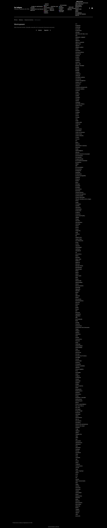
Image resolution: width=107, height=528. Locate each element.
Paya (76, 349)
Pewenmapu (78, 360)
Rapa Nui (70, 9)
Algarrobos (78, 43)
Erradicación (78, 174)
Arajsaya (77, 55)
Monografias (78, 6)
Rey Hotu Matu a (79, 405)
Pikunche (52, 10)
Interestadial (78, 247)
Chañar (77, 95)
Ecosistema (78, 162)
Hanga (77, 219)
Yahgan (77, 509)
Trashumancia (78, 466)
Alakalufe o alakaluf (80, 37)
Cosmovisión (78, 129)
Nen (76, 310)
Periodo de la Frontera (80, 355)
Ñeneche (77, 312)
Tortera (77, 460)
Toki (76, 459)
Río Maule (77, 409)
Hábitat (77, 217)
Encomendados (79, 167)
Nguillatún (77, 315)
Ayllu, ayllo (78, 63)
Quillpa (77, 384)
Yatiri (76, 514)
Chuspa (77, 117)
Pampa (77, 337)
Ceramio (77, 90)
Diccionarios (78, 12)
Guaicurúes (78, 210)
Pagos (77, 329)
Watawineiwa (78, 496)
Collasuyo (77, 124)
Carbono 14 (78, 82)
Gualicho (77, 212)
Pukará (77, 379)
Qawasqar (77, 380)
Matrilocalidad (78, 282)
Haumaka (77, 224)
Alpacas (77, 45)
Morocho (77, 302)
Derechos (32, 10)
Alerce (77, 39)
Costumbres (78, 130)
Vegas (77, 484)
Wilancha (77, 506)
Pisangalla (78, 372)
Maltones (77, 262)
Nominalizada (78, 319)
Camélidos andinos (80, 77)
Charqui (77, 99)
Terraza (77, 450)
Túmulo (77, 467)
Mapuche (52, 9)
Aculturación (78, 30)
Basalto (77, 67)
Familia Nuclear (79, 195)
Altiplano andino (79, 47)
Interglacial (78, 250)
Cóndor (77, 127)
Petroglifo (77, 357)
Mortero (77, 304)
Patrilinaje (77, 344)
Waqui (77, 494)
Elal (76, 165)
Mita (76, 294)
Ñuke (76, 320)
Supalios (77, 427)
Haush (77, 225)
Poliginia (77, 375)
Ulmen (77, 472)
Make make (78, 259)
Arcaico (77, 57)
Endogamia (78, 170)
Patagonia (63, 5)
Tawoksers (78, 444)
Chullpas (77, 112)
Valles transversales (80, 481)
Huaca (77, 229)
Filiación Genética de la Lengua (83, 199)
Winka (77, 507)
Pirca (76, 370)
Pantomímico (78, 339)
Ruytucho (77, 412)
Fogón (77, 202)
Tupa (76, 469)
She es (77, 419)
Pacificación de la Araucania (82, 327)
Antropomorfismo (79, 52)
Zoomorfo (77, 516)
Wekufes (77, 501)
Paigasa (77, 330)
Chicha (77, 100)
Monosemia (78, 299)
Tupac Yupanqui (79, 471)
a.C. (76, 23)
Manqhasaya (78, 267)
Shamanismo (78, 417)
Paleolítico (78, 334)
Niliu (76, 317)
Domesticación (79, 155)
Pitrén (76, 374)
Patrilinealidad (78, 345)
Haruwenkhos (78, 222)
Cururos (77, 139)
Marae (77, 272)
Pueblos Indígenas (37, 6)
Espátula (77, 177)
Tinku (76, 454)
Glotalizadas (78, 209)
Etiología (77, 184)
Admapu (77, 32)
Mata (76, 277)
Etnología (77, 185)
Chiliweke (77, 102)
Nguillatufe (78, 314)
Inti (76, 252)
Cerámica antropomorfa (81, 87)
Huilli (76, 232)
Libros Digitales (79, 4)
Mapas (76, 11)
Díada (76, 149)
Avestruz (77, 62)
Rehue (77, 402)
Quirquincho (78, 389)
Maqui (76, 270)
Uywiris (77, 479)
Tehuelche (77, 447)
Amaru (77, 49)
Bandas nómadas (79, 65)
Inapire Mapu (78, 239)
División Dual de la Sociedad (82, 154)
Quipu (76, 387)
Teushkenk (78, 452)
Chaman (77, 94)
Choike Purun (78, 105)
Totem (76, 462)
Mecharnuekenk (79, 285)
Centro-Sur (54, 6)
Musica (77, 7)
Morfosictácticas (79, 300)
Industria (77, 245)
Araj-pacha (78, 53)
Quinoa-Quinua (79, 385)
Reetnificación (78, 400)
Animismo (77, 50)
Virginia (77, 491)
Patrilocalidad (78, 347)
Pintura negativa (79, 369)
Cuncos (51, 7)
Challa (77, 92)
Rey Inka (77, 407)
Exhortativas (78, 189)
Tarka (76, 437)
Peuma (77, 359)
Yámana (77, 511)
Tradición (77, 464)
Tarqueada (78, 440)
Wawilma (77, 497)
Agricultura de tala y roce (81, 33)
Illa (76, 235)
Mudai (76, 307)
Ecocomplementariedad (81, 160)
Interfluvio (77, 249)
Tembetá (77, 449)
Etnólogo (77, 187)
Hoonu (77, 227)
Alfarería (77, 40)
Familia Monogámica (80, 194)
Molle (45, 9)
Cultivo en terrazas (80, 132)
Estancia (77, 179)
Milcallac (77, 290)
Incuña (77, 244)
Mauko (77, 284)
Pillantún (77, 367)
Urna (76, 474)
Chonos (61, 9)
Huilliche (77, 234)
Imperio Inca (78, 237)
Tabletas (77, 430)
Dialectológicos (79, 150)
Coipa (76, 120)
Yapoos (77, 512)
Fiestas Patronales (80, 197)
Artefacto (77, 60)
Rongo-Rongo (78, 410)
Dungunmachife (79, 159)
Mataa (77, 279)
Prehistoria (78, 377)
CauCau (77, 85)
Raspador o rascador (80, 397)
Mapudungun (78, 269)
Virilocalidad (78, 492)
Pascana (77, 340)
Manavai (77, 264)
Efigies (77, 164)
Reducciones (78, 399)
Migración (77, 289)
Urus (76, 476)
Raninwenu (78, 394)
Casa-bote (78, 84)
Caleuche (77, 75)
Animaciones (78, 9)
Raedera (77, 392)
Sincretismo (78, 420)
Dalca (76, 142)
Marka (77, 274)
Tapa (76, 436)
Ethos (76, 182)
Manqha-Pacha (79, 265)
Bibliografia (78, 5)
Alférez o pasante (79, 42)
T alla (76, 429)
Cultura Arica (78, 134)
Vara (76, 482)
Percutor (77, 354)
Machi (76, 255)
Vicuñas (77, 486)
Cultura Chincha (79, 135)
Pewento (77, 362)
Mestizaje (77, 287)
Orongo (77, 322)
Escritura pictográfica (80, 175)
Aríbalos (77, 59)
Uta (76, 477)
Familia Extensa (79, 192)
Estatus (77, 180)
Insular (71, 7)
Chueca (77, 110)
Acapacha (77, 25)
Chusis (77, 115)
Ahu (76, 35)
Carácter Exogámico (80, 80)
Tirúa (76, 456)
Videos (76, 10)
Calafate (77, 72)
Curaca (77, 137)
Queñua (77, 382)
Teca (76, 446)
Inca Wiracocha (79, 240)
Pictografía (78, 364)
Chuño (77, 114)
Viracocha (77, 487)
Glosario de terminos (80, 14)
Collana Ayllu (78, 122)
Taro (76, 439)
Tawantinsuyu (78, 442)
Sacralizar (77, 414)
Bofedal (77, 70)
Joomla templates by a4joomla (53, 526)
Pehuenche (78, 352)
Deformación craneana (81, 145)
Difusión (77, 152)
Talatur (77, 432)
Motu (76, 305)
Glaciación (78, 207)
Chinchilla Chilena (79, 104)
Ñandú (77, 309)
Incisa (76, 242)
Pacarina (77, 324)
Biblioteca (79, 1)
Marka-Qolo (78, 275)
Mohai (76, 297)
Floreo (77, 200)
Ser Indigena (18, 7)
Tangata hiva (78, 434)
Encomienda (78, 169)
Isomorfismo (78, 254)
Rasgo (77, 395)
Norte (47, 4)
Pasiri (76, 342)
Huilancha (77, 230)
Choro (76, 109)
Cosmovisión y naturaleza (36, 9)
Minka (76, 292)
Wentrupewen (78, 502)
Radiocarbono (78, 390)
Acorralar (77, 29)
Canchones (78, 79)
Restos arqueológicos (80, 404)
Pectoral (77, 350)
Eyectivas (77, 190)
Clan (76, 119)
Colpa (76, 125)
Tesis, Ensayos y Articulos (81, 2)
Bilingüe (77, 69)
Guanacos (77, 214)
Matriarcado (78, 280)
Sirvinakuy (78, 422)
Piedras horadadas (80, 365)
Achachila (77, 27)
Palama (77, 332)
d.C (76, 140)
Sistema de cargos (80, 426)
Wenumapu (78, 504)
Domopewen (78, 157)
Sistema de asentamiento (81, 424)
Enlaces (77, 15)
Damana (77, 144)
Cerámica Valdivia (79, 89)
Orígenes (32, 7)
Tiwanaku (77, 457)
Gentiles (77, 205)
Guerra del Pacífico (80, 215)
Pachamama (78, 325)
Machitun (77, 257)
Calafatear (78, 74)
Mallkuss (77, 260)
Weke (76, 499)
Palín (76, 335)
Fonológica (78, 204)
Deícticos (77, 147)
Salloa (77, 415)
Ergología (77, 172)
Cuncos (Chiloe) (71, 8)
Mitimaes (77, 295)
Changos (46, 12)
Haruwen (77, 220)
